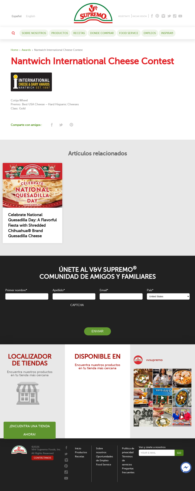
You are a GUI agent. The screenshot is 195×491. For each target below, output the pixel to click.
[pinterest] (71, 125)
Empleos (150, 33)
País (150, 290)
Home (14, 50)
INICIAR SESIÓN (139, 16)
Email (104, 290)
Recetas (79, 33)
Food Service (128, 33)
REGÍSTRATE (124, 16)
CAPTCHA (77, 305)
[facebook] (51, 125)
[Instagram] (163, 16)
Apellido (59, 290)
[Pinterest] (157, 16)
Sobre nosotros (34, 33)
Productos (59, 33)
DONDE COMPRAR (102, 33)
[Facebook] (151, 16)
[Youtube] (180, 16)
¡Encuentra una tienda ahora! (29, 430)
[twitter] (61, 125)
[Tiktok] (175, 16)
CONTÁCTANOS (42, 457)
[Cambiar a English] (30, 16)
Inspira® (167, 33)
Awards (26, 50)
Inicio (78, 448)
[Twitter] (169, 16)
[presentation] (97, 315)
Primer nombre (16, 290)
